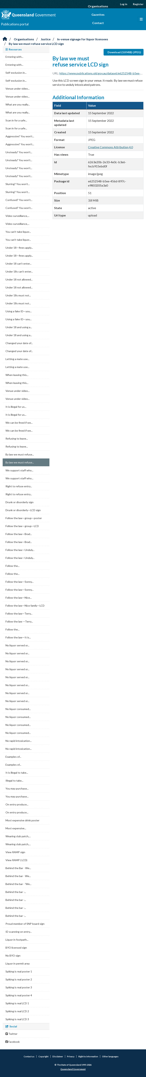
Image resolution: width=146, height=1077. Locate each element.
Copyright (43, 1056)
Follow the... (12, 565)
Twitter (11, 1033)
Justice (46, 39)
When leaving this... (16, 374)
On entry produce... (16, 804)
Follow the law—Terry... (18, 613)
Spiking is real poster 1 (18, 971)
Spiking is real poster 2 (18, 979)
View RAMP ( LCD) (16, 860)
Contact (98, 23)
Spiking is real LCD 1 (17, 1003)
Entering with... (14, 56)
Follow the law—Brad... (18, 534)
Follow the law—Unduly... (19, 549)
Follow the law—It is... (18, 637)
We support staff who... (19, 470)
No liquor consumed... (18, 709)
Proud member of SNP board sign (25, 923)
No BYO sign (12, 955)
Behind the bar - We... (18, 876)
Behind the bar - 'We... (18, 884)
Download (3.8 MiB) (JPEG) (124, 52)
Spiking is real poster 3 (18, 987)
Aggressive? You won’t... (19, 136)
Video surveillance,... (17, 215)
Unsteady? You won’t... (18, 152)
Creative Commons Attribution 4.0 (110, 147)
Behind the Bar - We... (18, 868)
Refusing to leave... (16, 438)
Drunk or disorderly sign (19, 502)
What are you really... (17, 104)
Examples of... (13, 756)
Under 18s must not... (18, 295)
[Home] (5, 39)
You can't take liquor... (18, 231)
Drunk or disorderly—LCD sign (23, 510)
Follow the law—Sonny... (19, 581)
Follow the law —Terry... (19, 621)
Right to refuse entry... (18, 486)
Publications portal (15, 24)
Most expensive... (15, 828)
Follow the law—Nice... (18, 597)
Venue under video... (17, 88)
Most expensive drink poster (22, 820)
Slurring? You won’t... (17, 184)
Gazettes (98, 14)
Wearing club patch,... (18, 836)
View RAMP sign (15, 852)
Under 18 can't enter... (18, 263)
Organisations (98, 6)
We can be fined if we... (19, 422)
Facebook (12, 1041)
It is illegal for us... (15, 406)
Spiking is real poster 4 (18, 995)
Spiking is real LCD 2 (17, 1011)
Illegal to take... (14, 780)
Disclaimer (57, 1056)
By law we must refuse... (19, 454)
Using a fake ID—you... (18, 311)
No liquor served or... (17, 645)
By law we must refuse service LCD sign (36, 43)
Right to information (88, 1056)
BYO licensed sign (16, 947)
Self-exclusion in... (16, 72)
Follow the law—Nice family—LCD (25, 605)
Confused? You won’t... (18, 199)
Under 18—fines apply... (19, 247)
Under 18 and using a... (18, 327)
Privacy (70, 1056)
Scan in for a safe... (16, 120)
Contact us (29, 1056)
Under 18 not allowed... (19, 279)
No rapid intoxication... (18, 740)
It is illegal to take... (16, 772)
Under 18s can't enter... (19, 271)
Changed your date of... (19, 343)
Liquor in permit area (17, 963)
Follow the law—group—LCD (22, 526)
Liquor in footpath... (16, 939)
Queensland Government (73, 1069)
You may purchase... (17, 788)
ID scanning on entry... (18, 931)
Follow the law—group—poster (23, 518)
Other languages (110, 1056)
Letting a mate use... (17, 359)
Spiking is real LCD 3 (17, 1019)
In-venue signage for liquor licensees (82, 39)
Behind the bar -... (15, 891)
